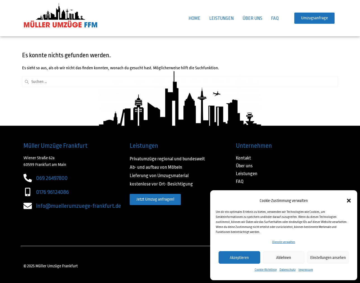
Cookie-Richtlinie (266, 270)
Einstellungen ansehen (328, 257)
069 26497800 (52, 178)
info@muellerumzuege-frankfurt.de (78, 206)
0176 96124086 (52, 192)
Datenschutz (288, 270)
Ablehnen (283, 257)
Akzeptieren (239, 257)
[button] (349, 200)
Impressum (306, 270)
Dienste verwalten (283, 242)
